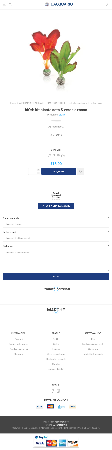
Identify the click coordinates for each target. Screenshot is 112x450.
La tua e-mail (9, 232)
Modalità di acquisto (93, 354)
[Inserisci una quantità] (32, 171)
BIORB (62, 114)
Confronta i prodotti (55, 359)
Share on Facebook (53, 155)
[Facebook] (52, 391)
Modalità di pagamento (93, 344)
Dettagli (56, 193)
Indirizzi (56, 349)
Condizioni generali (19, 349)
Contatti (19, 339)
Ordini (56, 344)
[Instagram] (58, 391)
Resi (93, 339)
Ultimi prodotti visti (56, 354)
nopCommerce (62, 422)
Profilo (56, 339)
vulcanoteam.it (60, 425)
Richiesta (8, 246)
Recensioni (56, 195)
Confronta (58, 127)
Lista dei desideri (56, 369)
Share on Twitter (49, 155)
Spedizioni (93, 349)
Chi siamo (18, 354)
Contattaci (56, 197)
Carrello (56, 364)
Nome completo (11, 218)
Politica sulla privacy (18, 344)
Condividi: (56, 150)
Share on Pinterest (58, 155)
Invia (56, 276)
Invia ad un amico (63, 155)
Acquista (58, 171)
